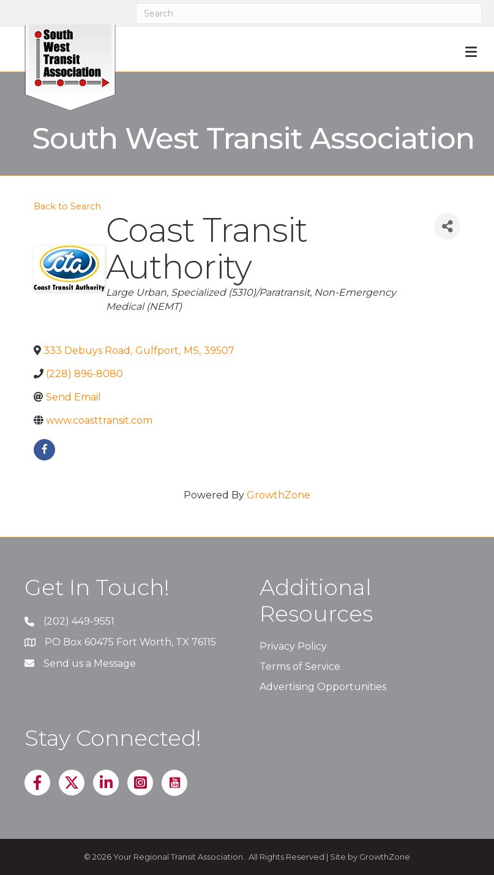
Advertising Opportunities (323, 687)
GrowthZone (278, 495)
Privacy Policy (293, 646)
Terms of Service (300, 666)
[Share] (447, 226)
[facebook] (44, 449)
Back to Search (67, 206)
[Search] (309, 13)
